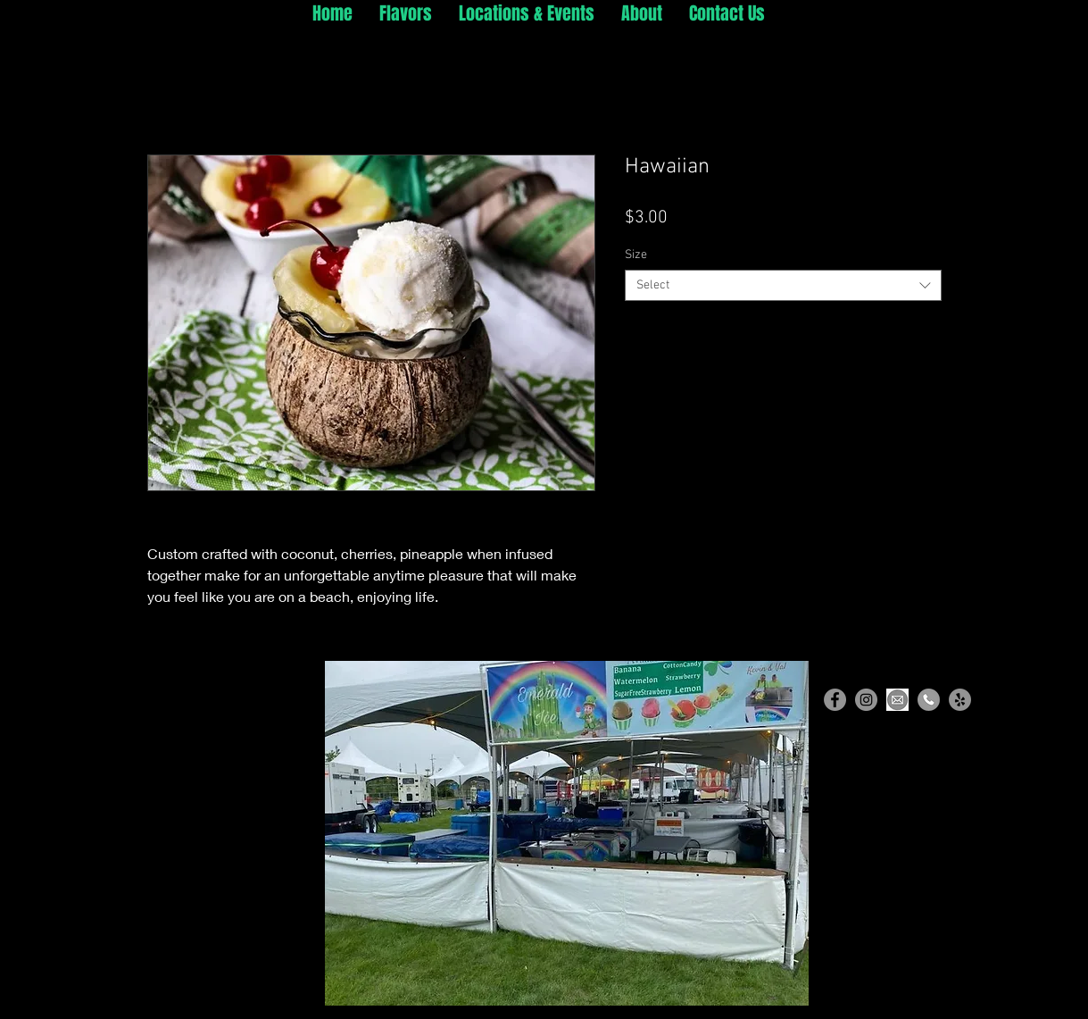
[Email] (897, 700)
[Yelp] (960, 700)
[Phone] (929, 700)
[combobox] (783, 285)
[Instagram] (866, 700)
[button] (567, 833)
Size (636, 255)
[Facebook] (835, 700)
